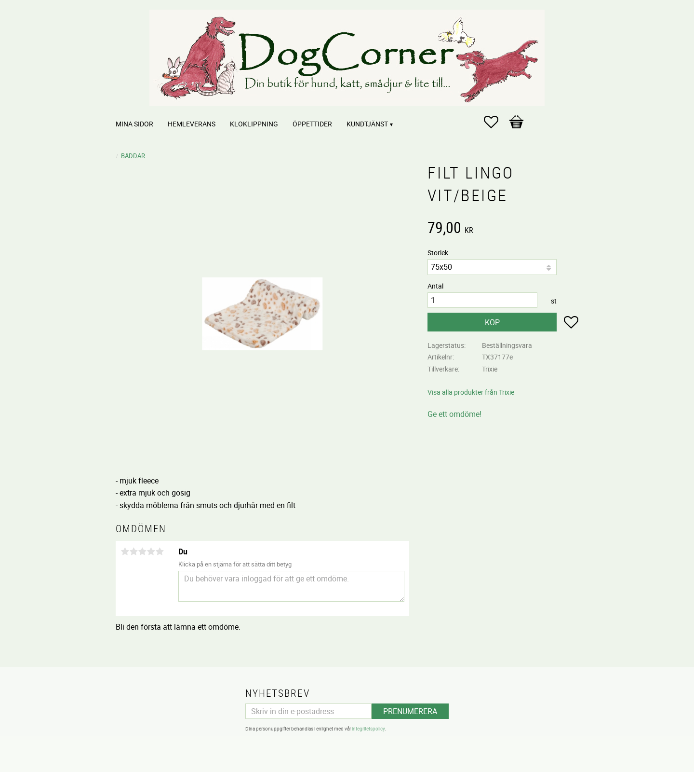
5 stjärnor (159, 551)
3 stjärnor (142, 551)
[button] (496, 122)
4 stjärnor (151, 551)
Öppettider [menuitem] (312, 123)
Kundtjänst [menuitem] (367, 123)
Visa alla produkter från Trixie (470, 392)
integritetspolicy (368, 728)
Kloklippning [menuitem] (254, 123)
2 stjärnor (133, 551)
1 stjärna (124, 551)
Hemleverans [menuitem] (191, 123)
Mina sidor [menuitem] (134, 123)
